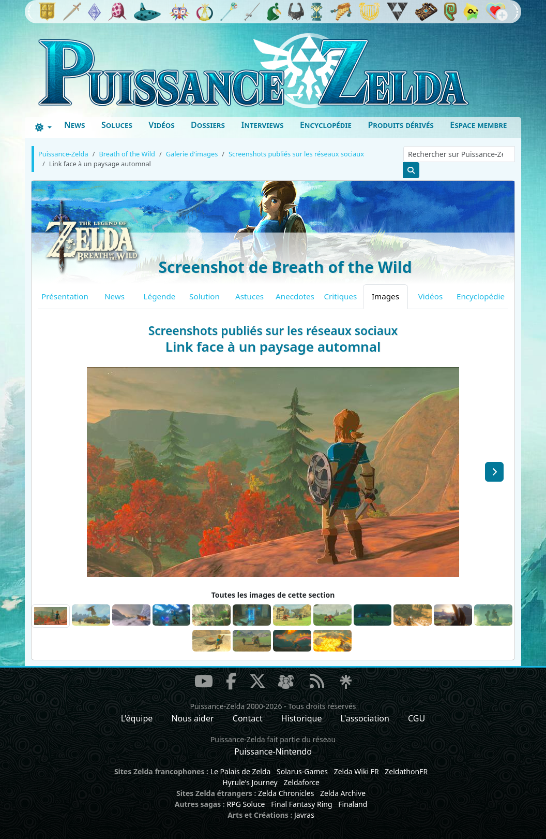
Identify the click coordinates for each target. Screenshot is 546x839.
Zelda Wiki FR (356, 771)
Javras (304, 815)
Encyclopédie (326, 125)
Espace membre (478, 125)
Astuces (249, 296)
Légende (160, 296)
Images (385, 296)
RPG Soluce (245, 804)
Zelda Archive (343, 793)
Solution (204, 296)
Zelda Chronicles (286, 793)
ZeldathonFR (406, 771)
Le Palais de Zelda (240, 771)
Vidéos (161, 125)
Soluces (116, 125)
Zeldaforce (301, 782)
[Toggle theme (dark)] (43, 127)
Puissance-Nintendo (273, 751)
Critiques (340, 296)
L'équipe (137, 718)
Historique (301, 718)
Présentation (64, 296)
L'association (365, 718)
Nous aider (192, 718)
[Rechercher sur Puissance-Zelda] (459, 154)
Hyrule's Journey (250, 782)
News (74, 125)
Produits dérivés (400, 125)
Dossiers (208, 125)
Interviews (262, 125)
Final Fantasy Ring (301, 804)
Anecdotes (295, 296)
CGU (416, 718)
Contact (248, 718)
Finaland (352, 804)
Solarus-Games (302, 771)
